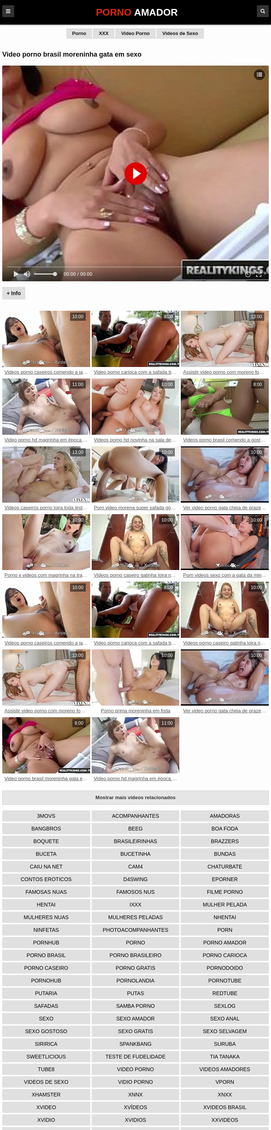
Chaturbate (225, 867)
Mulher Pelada (225, 905)
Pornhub (46, 943)
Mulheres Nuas (46, 917)
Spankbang (135, 1044)
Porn (224, 930)
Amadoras (225, 816)
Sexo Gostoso (46, 1031)
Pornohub (46, 981)
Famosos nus (135, 892)
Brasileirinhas (135, 841)
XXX (103, 33)
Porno (79, 33)
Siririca (46, 1044)
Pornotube (225, 981)
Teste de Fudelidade (135, 1057)
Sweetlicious (46, 1057)
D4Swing (135, 879)
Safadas (46, 1006)
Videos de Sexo (180, 33)
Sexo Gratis (135, 1031)
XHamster (46, 1095)
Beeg (135, 829)
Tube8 (46, 1069)
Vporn (224, 1082)
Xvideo (46, 1107)
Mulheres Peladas (135, 917)
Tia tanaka (225, 1057)
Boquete (46, 841)
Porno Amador (224, 943)
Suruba (225, 1044)
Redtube (224, 993)
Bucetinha (135, 854)
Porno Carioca (225, 955)
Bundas (225, 854)
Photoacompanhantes (135, 930)
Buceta (46, 854)
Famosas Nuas (46, 892)
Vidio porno (135, 1082)
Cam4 (135, 867)
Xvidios (135, 1120)
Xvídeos (135, 1107)
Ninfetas (46, 930)
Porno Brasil (46, 955)
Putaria (46, 993)
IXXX (136, 905)
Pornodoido (225, 968)
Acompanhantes (135, 816)
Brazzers (225, 841)
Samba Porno (135, 1006)
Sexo (46, 1019)
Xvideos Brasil (224, 1107)
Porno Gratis (135, 968)
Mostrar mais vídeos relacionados (135, 797)
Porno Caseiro (46, 968)
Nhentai (225, 917)
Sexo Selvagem (225, 1031)
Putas (135, 993)
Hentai (46, 905)
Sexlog (225, 1006)
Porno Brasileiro (135, 955)
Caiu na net (46, 867)
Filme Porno (225, 892)
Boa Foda (224, 829)
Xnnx (135, 1095)
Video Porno (135, 33)
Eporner (225, 879)
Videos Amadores (224, 1069)
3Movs (46, 816)
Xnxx (225, 1095)
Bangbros (46, 829)
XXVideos (224, 1120)
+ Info (14, 293)
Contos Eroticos (46, 879)
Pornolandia (136, 981)
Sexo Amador (135, 1019)
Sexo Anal (225, 1019)
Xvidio (46, 1120)
